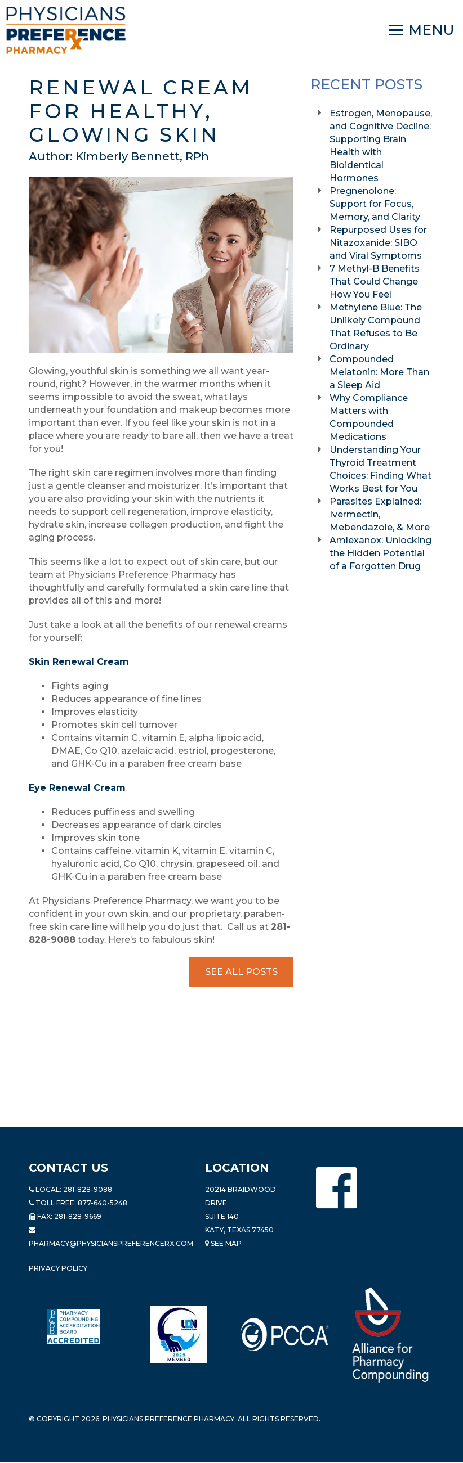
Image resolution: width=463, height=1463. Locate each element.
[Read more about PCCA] (284, 1334)
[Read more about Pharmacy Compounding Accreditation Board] (73, 1326)
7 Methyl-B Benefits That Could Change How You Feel (375, 281)
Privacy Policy (58, 1268)
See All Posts (241, 971)
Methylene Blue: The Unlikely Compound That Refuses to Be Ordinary (376, 327)
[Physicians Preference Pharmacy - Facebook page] (336, 1188)
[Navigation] (422, 30)
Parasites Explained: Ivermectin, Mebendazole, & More (381, 514)
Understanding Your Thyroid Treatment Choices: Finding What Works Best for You (380, 469)
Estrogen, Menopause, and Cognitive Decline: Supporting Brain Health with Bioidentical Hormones (381, 145)
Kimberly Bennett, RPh (142, 156)
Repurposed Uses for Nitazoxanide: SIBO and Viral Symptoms (378, 242)
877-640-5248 (102, 1203)
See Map (223, 1243)
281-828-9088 (87, 1189)
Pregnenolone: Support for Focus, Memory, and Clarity (376, 204)
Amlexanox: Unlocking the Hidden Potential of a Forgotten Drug (380, 553)
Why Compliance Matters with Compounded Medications (369, 417)
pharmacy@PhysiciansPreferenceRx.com (111, 1243)
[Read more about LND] (178, 1334)
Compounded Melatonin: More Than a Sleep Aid (379, 372)
